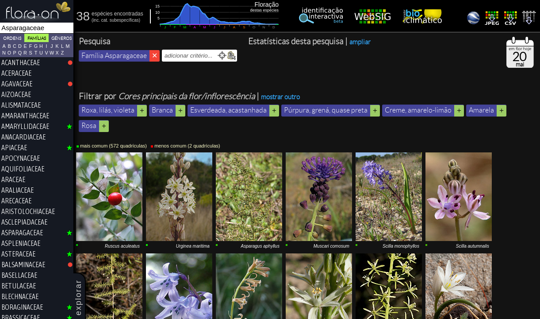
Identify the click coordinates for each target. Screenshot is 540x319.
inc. (96, 20)
